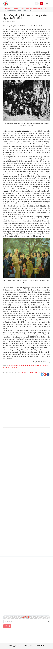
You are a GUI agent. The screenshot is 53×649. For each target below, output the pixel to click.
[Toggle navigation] (47, 3)
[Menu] (41, 3)
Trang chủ (7, 8)
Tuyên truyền (15, 8)
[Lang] (37, 3)
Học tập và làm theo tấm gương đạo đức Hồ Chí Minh (33, 8)
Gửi (7, 626)
